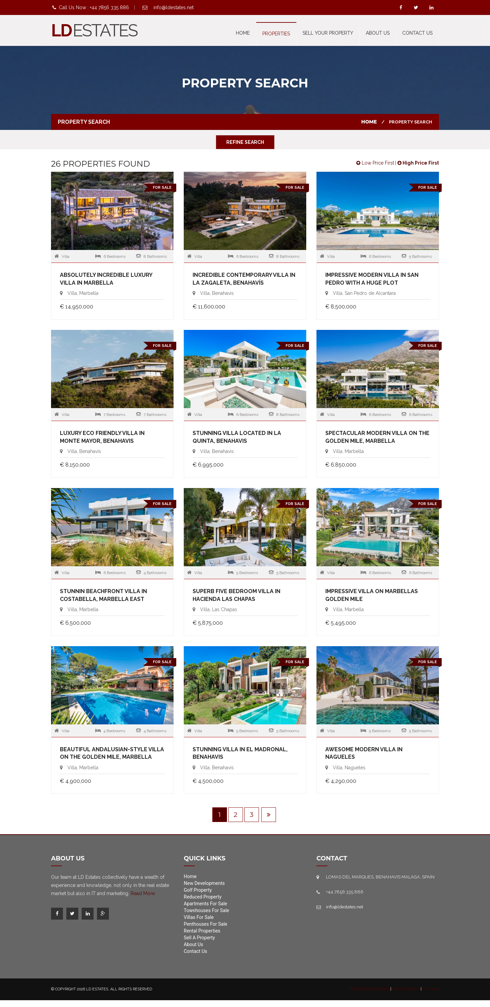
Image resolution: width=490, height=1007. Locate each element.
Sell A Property (199, 937)
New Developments (204, 883)
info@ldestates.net (173, 7)
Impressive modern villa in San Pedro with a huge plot (372, 279)
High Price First (418, 163)
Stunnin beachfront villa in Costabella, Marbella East (103, 595)
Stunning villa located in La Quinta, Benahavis (237, 437)
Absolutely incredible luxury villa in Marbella (106, 279)
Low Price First (375, 163)
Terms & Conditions (368, 989)
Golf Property (198, 890)
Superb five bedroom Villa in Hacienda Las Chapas (236, 595)
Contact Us (195, 951)
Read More (143, 893)
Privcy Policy (406, 989)
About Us (378, 33)
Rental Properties (202, 931)
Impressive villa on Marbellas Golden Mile (371, 595)
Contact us (417, 33)
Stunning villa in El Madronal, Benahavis (240, 753)
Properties (276, 33)
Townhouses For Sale (206, 910)
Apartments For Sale (205, 903)
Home (243, 33)
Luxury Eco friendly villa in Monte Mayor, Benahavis (102, 437)
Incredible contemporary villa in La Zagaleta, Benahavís (244, 279)
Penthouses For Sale (205, 924)
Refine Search (245, 142)
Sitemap (431, 989)
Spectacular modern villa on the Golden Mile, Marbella (377, 437)
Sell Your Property (328, 33)
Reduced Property (203, 897)
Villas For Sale (199, 917)
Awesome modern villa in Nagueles (364, 753)
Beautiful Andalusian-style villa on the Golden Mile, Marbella (112, 753)
